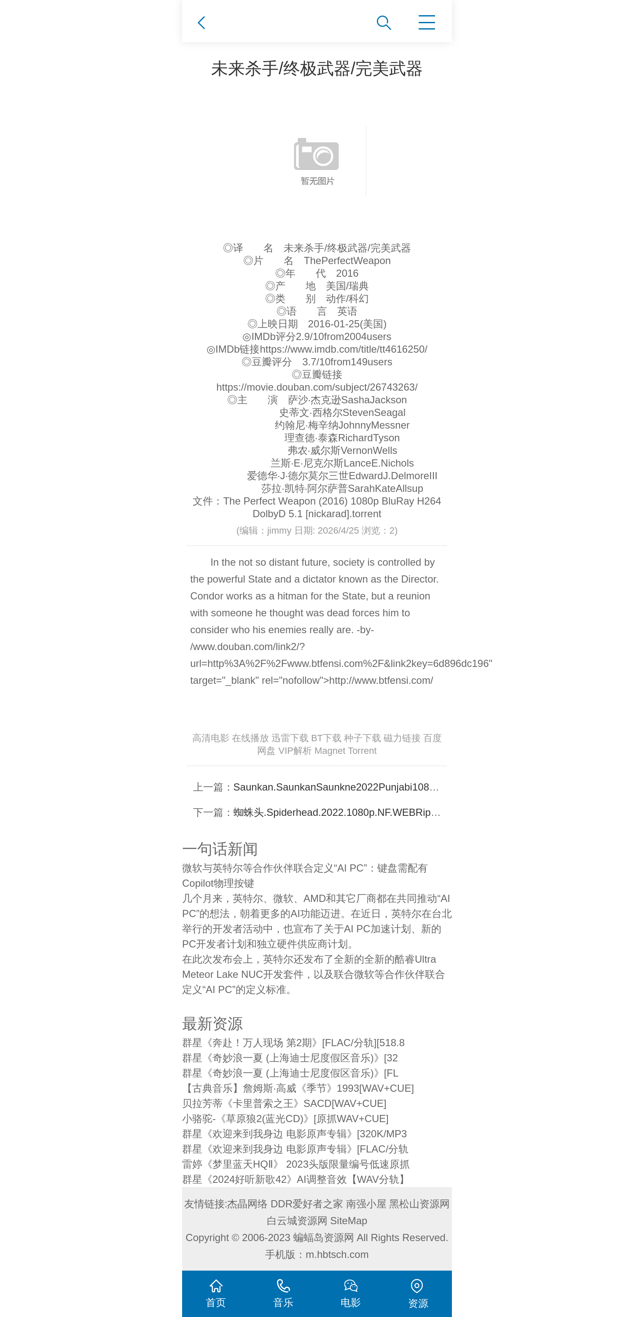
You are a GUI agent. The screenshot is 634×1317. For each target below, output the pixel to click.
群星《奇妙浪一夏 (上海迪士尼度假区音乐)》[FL (290, 1073)
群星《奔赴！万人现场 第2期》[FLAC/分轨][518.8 (293, 1042)
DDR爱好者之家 (307, 1203)
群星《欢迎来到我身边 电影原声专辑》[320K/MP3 (294, 1133)
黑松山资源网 (419, 1203)
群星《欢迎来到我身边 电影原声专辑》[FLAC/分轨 (295, 1149)
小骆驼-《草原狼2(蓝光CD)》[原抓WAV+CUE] (285, 1118)
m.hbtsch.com (337, 1254)
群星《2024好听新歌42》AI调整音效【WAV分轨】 (295, 1179)
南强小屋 (366, 1203)
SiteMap (348, 1220)
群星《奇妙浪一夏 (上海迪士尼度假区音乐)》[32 (290, 1057)
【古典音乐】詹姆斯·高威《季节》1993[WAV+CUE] (298, 1088)
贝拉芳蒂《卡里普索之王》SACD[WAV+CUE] (284, 1103)
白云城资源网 (297, 1220)
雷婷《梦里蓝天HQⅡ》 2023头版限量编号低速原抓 (296, 1164)
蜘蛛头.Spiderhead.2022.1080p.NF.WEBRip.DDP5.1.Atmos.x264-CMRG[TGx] (409, 812)
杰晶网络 (247, 1203)
